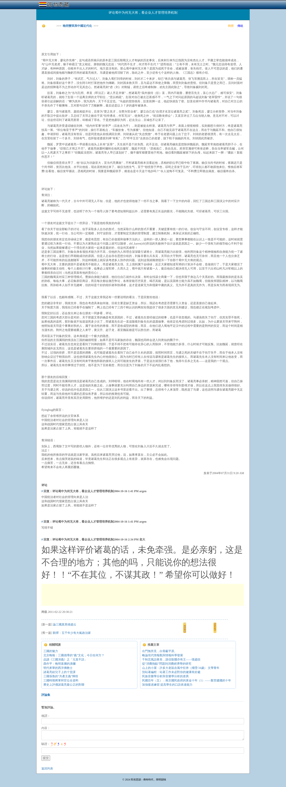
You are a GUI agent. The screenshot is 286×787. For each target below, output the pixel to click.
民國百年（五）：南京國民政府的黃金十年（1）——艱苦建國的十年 (186, 680)
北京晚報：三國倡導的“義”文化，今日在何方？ (73, 655)
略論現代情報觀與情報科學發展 (162, 655)
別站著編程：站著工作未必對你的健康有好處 (171, 672)
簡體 (231, 25)
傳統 (240, 25)
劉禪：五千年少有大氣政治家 (72, 632)
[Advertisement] (107, 40)
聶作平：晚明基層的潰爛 (59, 663)
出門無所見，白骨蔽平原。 (159, 651)
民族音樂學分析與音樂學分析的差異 (165, 676)
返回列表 (47, 768)
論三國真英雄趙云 (64, 624)
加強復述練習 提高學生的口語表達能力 (167, 684)
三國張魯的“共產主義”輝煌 (60, 676)
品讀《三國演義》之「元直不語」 (65, 659)
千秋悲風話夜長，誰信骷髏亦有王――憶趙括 (171, 659)
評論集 (45, 694)
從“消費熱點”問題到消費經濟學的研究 (166, 663)
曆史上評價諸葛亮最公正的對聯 (63, 684)
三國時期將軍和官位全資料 (60, 680)
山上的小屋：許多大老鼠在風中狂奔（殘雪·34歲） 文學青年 (180, 667)
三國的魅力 (50, 651)
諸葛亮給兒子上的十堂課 (59, 672)
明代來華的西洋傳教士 (58, 667)
